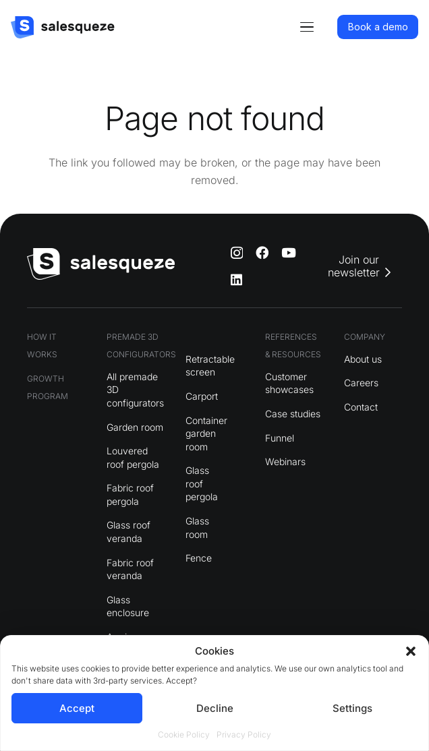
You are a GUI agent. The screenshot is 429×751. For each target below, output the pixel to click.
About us (363, 359)
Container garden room (206, 433)
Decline (214, 708)
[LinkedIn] (236, 279)
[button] (411, 651)
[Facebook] (262, 252)
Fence (198, 558)
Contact (361, 407)
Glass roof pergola (201, 483)
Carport (201, 396)
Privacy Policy (244, 734)
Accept (76, 708)
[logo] (63, 27)
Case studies (292, 413)
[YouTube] (288, 252)
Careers (361, 382)
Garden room (135, 427)
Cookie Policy (184, 734)
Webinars (285, 461)
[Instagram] (237, 253)
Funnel (279, 438)
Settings (352, 708)
